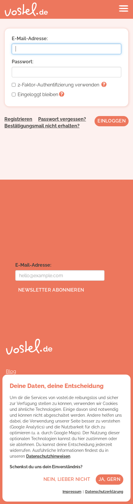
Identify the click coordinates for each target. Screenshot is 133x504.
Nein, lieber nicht (66, 479)
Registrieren (18, 119)
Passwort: (22, 61)
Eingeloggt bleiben (38, 94)
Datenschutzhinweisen (48, 456)
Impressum (72, 492)
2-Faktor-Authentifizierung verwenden (59, 85)
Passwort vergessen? (62, 119)
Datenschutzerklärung (104, 492)
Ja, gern (109, 479)
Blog (11, 371)
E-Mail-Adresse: (30, 38)
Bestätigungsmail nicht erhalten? (42, 126)
